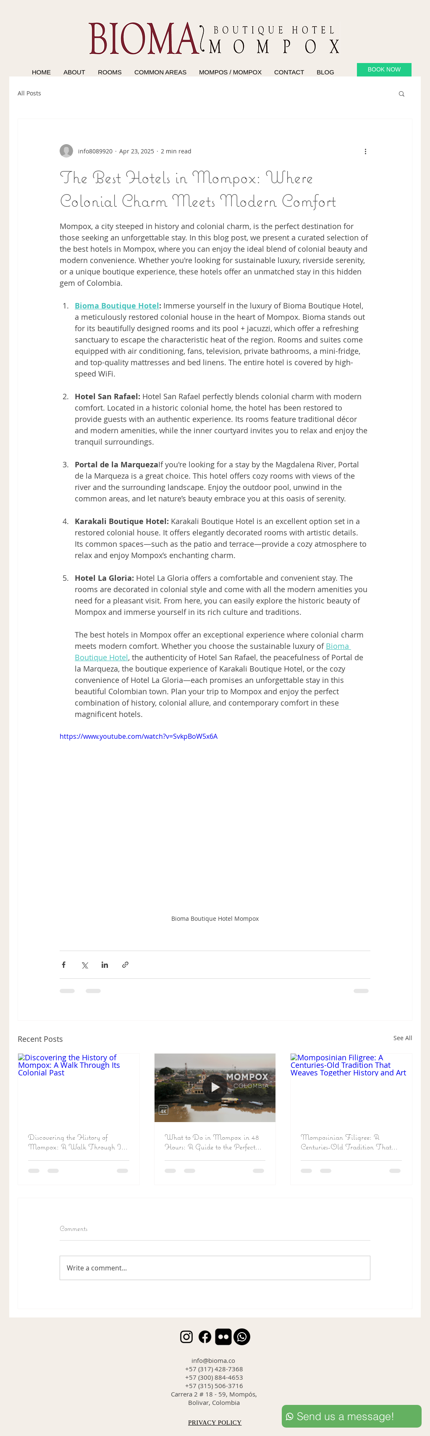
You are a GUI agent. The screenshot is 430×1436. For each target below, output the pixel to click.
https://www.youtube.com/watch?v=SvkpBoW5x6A (139, 736)
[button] (402, 93)
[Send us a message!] (352, 1416)
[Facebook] (205, 1336)
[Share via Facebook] (64, 965)
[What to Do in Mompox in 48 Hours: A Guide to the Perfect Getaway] (215, 1088)
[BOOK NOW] (384, 69)
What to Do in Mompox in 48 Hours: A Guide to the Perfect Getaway (212, 1141)
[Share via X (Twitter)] (84, 965)
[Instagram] (186, 1336)
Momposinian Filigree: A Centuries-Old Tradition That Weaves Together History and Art (346, 1141)
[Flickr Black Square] (223, 1336)
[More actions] (365, 151)
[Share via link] (125, 965)
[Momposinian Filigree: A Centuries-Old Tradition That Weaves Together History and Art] (351, 1088)
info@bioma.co (213, 1360)
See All (402, 1038)
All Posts (29, 93)
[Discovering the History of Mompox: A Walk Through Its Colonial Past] (78, 1088)
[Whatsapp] (241, 1336)
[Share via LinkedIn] (105, 965)
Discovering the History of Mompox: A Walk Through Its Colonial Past (77, 1141)
